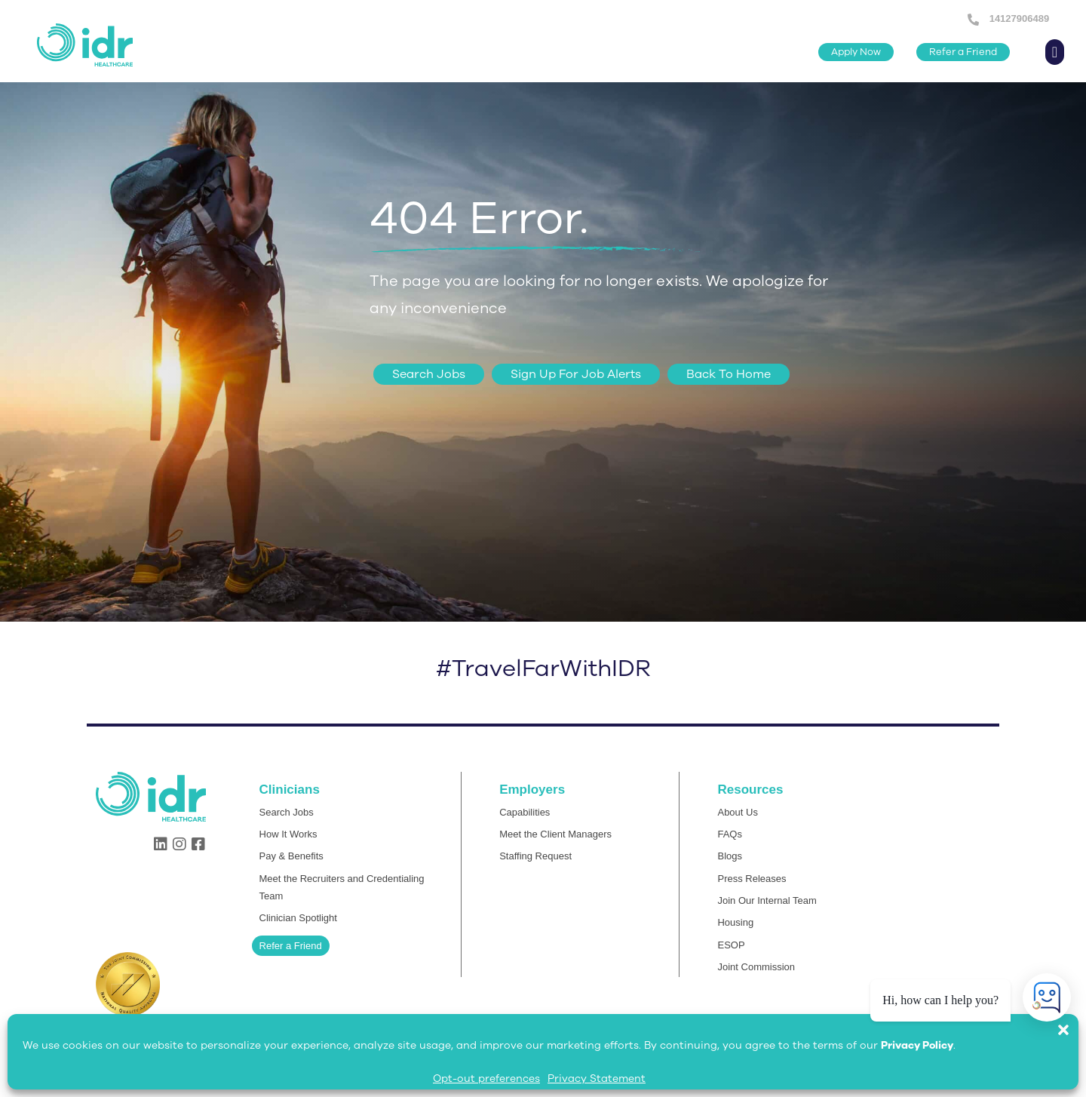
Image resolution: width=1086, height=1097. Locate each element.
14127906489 (1017, 18)
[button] (1070, 1022)
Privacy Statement (597, 1078)
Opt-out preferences (486, 1078)
